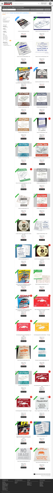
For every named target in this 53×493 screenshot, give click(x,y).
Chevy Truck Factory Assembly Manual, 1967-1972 (42, 157)
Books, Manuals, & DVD (18, 12)
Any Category (5, 18)
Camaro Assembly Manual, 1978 (42, 233)
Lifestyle (11, 12)
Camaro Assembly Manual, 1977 (23, 258)
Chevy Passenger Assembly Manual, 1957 (42, 284)
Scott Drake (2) (5, 44)
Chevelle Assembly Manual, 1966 (23, 157)
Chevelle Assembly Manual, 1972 (42, 208)
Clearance (5, 29)
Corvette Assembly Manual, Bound (23, 31)
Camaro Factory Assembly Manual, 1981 (41, 56)
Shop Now (47, 9)
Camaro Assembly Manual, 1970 (42, 132)
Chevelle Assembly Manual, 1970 (23, 132)
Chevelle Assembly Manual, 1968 (23, 107)
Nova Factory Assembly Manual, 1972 (23, 461)
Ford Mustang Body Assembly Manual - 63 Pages (23, 410)
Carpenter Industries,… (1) (7, 45)
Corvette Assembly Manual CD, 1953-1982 (42, 81)
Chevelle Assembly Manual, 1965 (23, 385)
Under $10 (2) (5, 35)
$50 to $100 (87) (5, 38)
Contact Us (8, 0)
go (10, 40)
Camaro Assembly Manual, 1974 (42, 436)
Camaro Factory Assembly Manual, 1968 (41, 31)
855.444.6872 (4, 0)
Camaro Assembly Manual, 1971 (23, 208)
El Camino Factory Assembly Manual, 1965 (42, 360)
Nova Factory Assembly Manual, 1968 (42, 462)
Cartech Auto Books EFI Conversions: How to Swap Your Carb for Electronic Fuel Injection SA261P (23, 437)
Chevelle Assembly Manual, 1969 (42, 107)
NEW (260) (5, 32)
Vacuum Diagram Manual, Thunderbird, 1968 (42, 410)
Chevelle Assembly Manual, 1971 (42, 183)
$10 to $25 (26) (5, 36)
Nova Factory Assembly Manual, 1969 (23, 360)
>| (49, 474)
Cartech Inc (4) (5, 43)
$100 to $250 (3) (5, 39)
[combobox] (9, 9)
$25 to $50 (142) (5, 37)
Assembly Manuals (25, 12)
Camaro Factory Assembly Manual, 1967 (23, 56)
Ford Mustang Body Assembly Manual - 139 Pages (42, 334)
